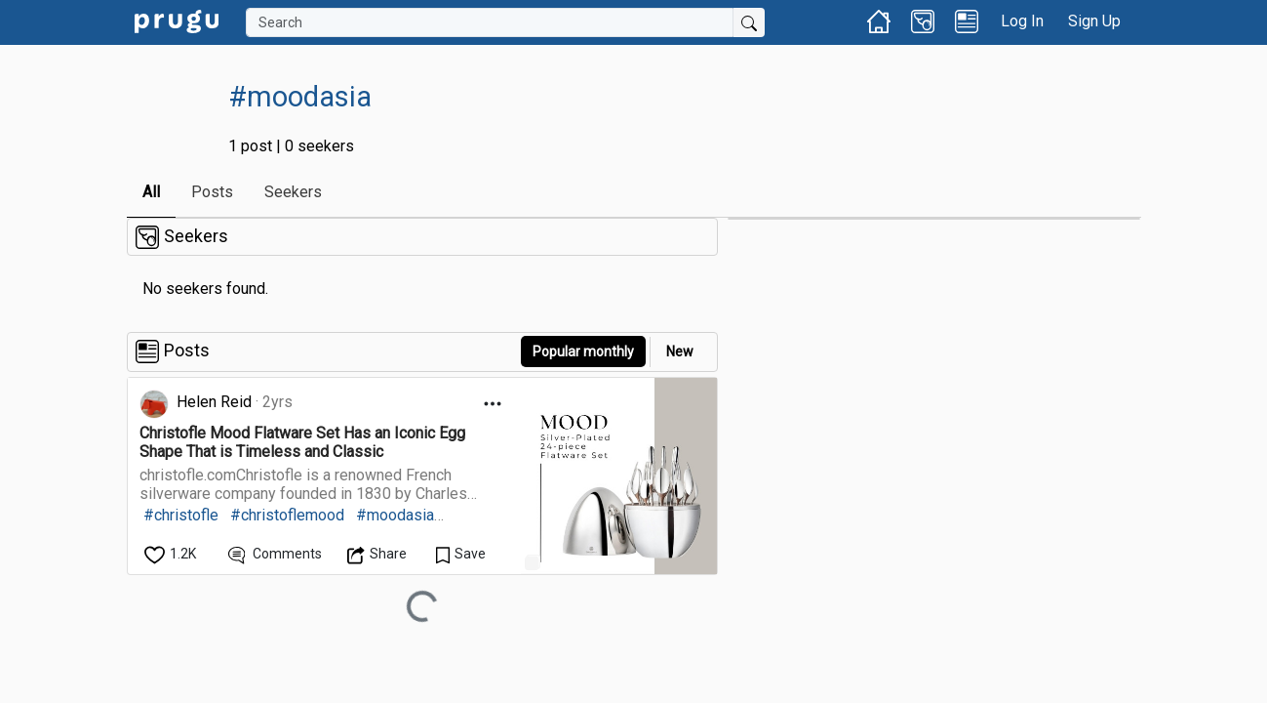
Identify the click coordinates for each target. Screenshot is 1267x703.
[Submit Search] (749, 22)
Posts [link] (212, 192)
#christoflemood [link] (287, 515)
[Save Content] (460, 554)
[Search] (489, 22)
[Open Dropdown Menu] (492, 404)
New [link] (679, 351)
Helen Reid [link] (214, 402)
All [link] (151, 192)
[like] (172, 554)
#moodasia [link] (395, 515)
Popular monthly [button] (583, 351)
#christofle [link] (180, 515)
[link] (176, 20)
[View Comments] (276, 554)
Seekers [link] (293, 192)
